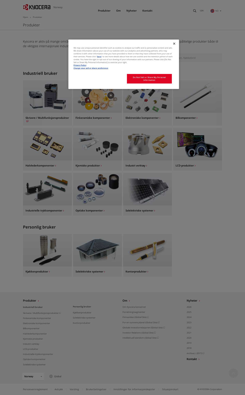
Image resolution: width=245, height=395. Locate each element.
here (99, 56)
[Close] (174, 43)
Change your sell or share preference (91, 68)
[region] (123, 64)
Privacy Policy (80, 65)
